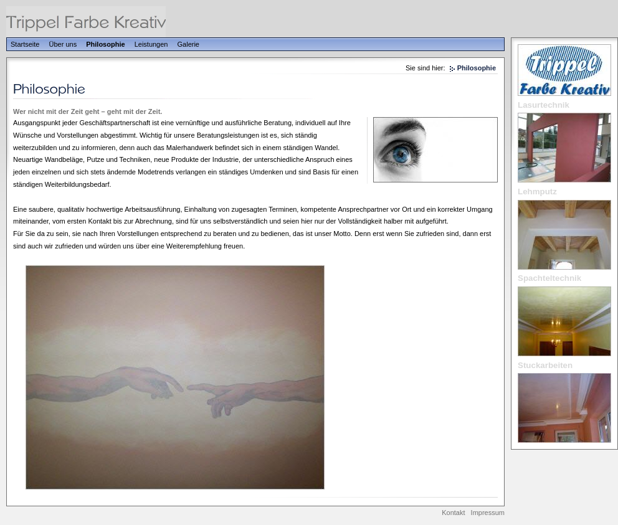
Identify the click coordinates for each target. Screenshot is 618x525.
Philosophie (105, 44)
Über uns (63, 44)
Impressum (488, 512)
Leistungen (151, 44)
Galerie (188, 44)
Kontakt (453, 512)
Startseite (25, 44)
